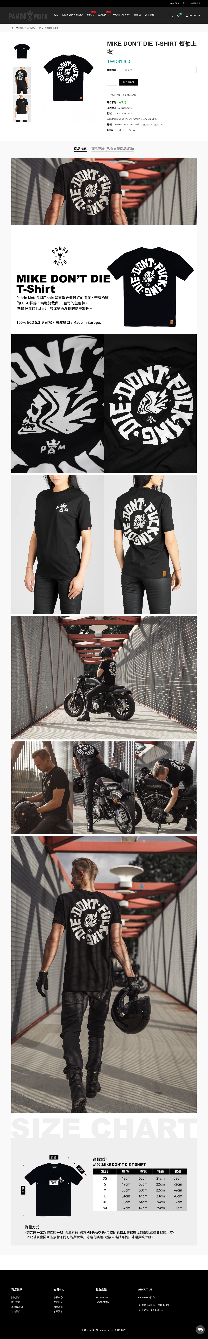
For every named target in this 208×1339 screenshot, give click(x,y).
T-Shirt (138, 124)
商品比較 (131, 95)
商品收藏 (115, 95)
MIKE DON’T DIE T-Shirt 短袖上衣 (43, 28)
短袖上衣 (147, 124)
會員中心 (58, 1297)
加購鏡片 (111, 70)
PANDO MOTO (124, 108)
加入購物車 (129, 82)
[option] (22, 52)
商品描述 (80, 149)
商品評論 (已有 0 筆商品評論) (112, 149)
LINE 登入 (174, 3)
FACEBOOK (102, 1297)
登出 (185, 3)
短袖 (156, 124)
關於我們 (15, 1297)
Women (20, 28)
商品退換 (58, 1306)
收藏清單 (58, 1311)
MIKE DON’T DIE (124, 124)
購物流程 (15, 1302)
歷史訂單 (58, 1302)
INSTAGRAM (102, 1302)
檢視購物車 (195, 3)
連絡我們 (15, 1311)
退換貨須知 (17, 1306)
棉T (162, 124)
